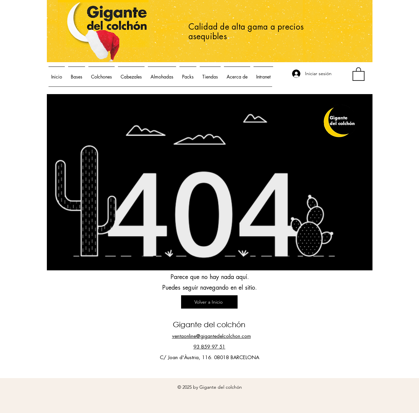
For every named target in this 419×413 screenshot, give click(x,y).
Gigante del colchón (209, 324)
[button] (359, 74)
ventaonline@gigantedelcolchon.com (211, 336)
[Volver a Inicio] (209, 302)
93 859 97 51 (209, 346)
